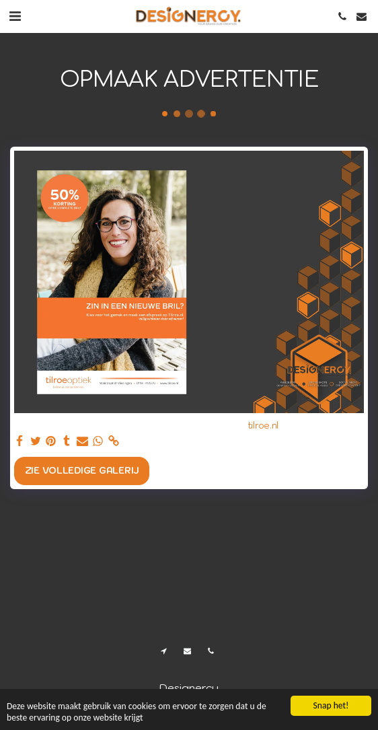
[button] (14, 16)
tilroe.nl (263, 425)
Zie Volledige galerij (82, 470)
